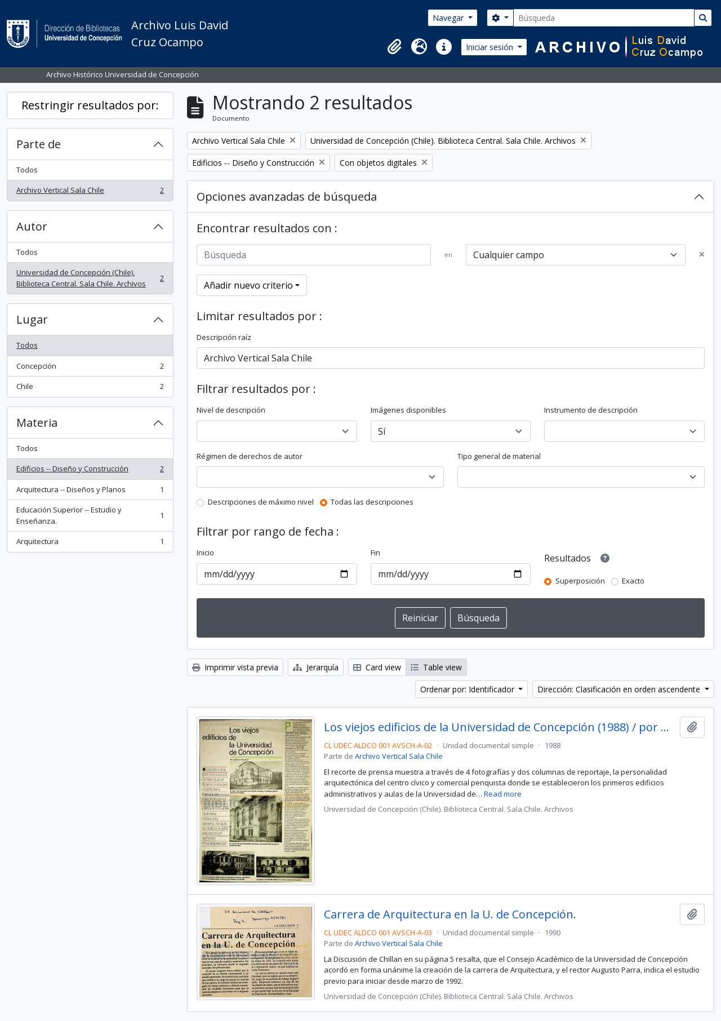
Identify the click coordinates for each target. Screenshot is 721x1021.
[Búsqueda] (604, 17)
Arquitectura (90, 543)
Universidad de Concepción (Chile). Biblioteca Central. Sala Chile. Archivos (90, 278)
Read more (503, 794)
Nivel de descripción (231, 410)
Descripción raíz (224, 337)
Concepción (90, 368)
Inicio (205, 552)
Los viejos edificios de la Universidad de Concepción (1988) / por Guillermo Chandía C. (500, 727)
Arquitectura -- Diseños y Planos (90, 492)
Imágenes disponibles (408, 410)
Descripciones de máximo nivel (261, 502)
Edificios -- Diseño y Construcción (90, 471)
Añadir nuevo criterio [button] (248, 285)
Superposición (580, 581)
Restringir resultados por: (90, 105)
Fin (375, 552)
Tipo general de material (499, 456)
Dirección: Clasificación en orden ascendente (619, 689)
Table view (436, 667)
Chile (90, 388)
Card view (377, 667)
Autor (31, 226)
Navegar (449, 17)
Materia (36, 422)
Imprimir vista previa (235, 667)
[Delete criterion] (702, 254)
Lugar (32, 319)
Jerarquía (316, 667)
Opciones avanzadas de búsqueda (287, 196)
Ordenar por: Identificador (468, 689)
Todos (27, 170)
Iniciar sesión (490, 47)
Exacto (633, 581)
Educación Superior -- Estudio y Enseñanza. (90, 515)
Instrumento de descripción (591, 410)
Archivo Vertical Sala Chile (90, 192)
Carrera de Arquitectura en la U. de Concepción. (450, 914)
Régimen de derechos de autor (249, 456)
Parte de (38, 144)
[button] (394, 46)
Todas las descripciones (372, 502)
